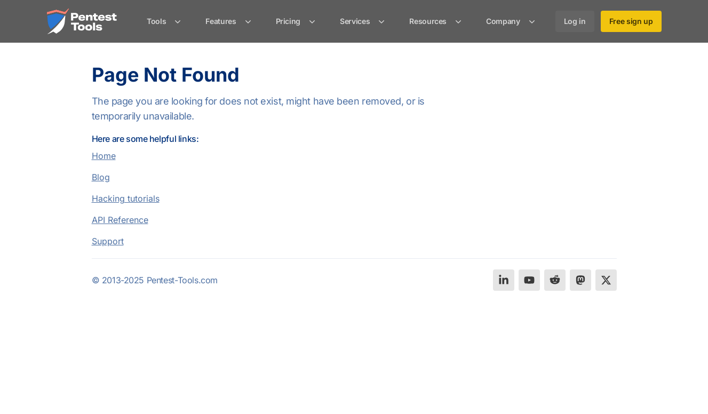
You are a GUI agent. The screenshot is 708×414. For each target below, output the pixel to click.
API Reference (120, 219)
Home (104, 155)
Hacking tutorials (126, 198)
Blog (101, 177)
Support (108, 241)
